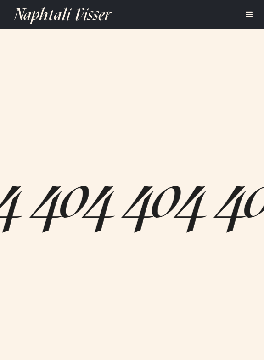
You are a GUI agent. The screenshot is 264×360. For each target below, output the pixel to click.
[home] (60, 14)
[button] (249, 14)
